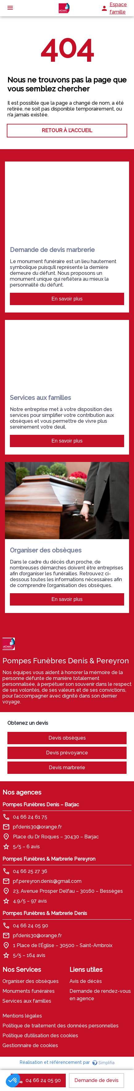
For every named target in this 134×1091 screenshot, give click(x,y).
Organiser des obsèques (30, 981)
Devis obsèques (67, 738)
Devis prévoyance (67, 753)
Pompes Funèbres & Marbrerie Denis (44, 913)
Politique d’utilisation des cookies (40, 1036)
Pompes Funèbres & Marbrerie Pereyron (48, 859)
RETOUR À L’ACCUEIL (67, 130)
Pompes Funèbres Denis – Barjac (40, 805)
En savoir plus (67, 298)
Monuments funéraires (28, 991)
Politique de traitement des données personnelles (60, 1026)
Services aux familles (26, 1001)
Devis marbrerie (67, 767)
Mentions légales (22, 1016)
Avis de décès (85, 981)
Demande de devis (96, 1080)
